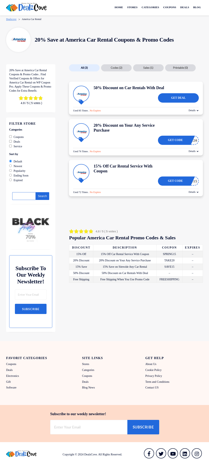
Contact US (152, 387)
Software (11, 387)
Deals (184, 7)
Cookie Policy (153, 370)
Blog (197, 7)
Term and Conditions (157, 381)
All (84, 67)
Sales (148, 67)
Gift (8, 381)
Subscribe (30, 309)
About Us (150, 364)
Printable (180, 67)
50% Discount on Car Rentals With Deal (128, 87)
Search (42, 196)
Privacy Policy (153, 375)
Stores (132, 7)
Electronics (12, 375)
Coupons (169, 7)
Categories (150, 7)
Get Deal (178, 97)
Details (192, 110)
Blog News (88, 387)
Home (119, 7)
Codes (116, 67)
